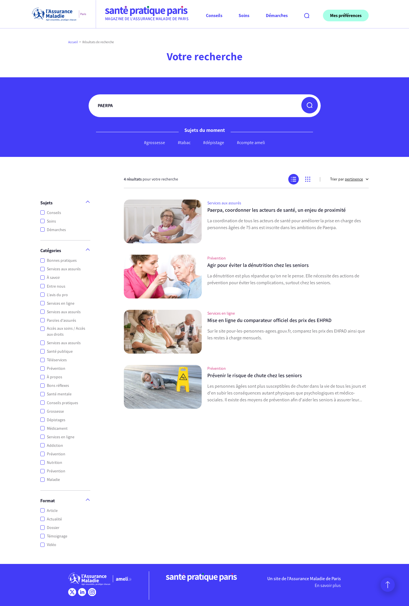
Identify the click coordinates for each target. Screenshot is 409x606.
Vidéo (51, 544)
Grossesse (55, 411)
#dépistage (213, 142)
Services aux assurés (64, 269)
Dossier (53, 527)
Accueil (73, 42)
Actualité (54, 519)
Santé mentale (59, 394)
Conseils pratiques (62, 402)
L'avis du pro (57, 294)
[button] (309, 105)
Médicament (57, 428)
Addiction (55, 445)
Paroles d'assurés (61, 320)
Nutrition (54, 462)
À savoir (53, 277)
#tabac (184, 142)
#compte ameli (251, 142)
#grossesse (154, 142)
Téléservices (57, 360)
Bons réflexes (58, 385)
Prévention (56, 368)
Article (52, 510)
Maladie (53, 479)
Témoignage (57, 536)
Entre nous (56, 286)
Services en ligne (60, 303)
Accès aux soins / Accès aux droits (66, 331)
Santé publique (60, 351)
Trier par (349, 179)
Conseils (54, 212)
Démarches (56, 229)
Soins (51, 221)
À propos (54, 377)
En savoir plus (328, 585)
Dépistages (56, 420)
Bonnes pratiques (62, 260)
